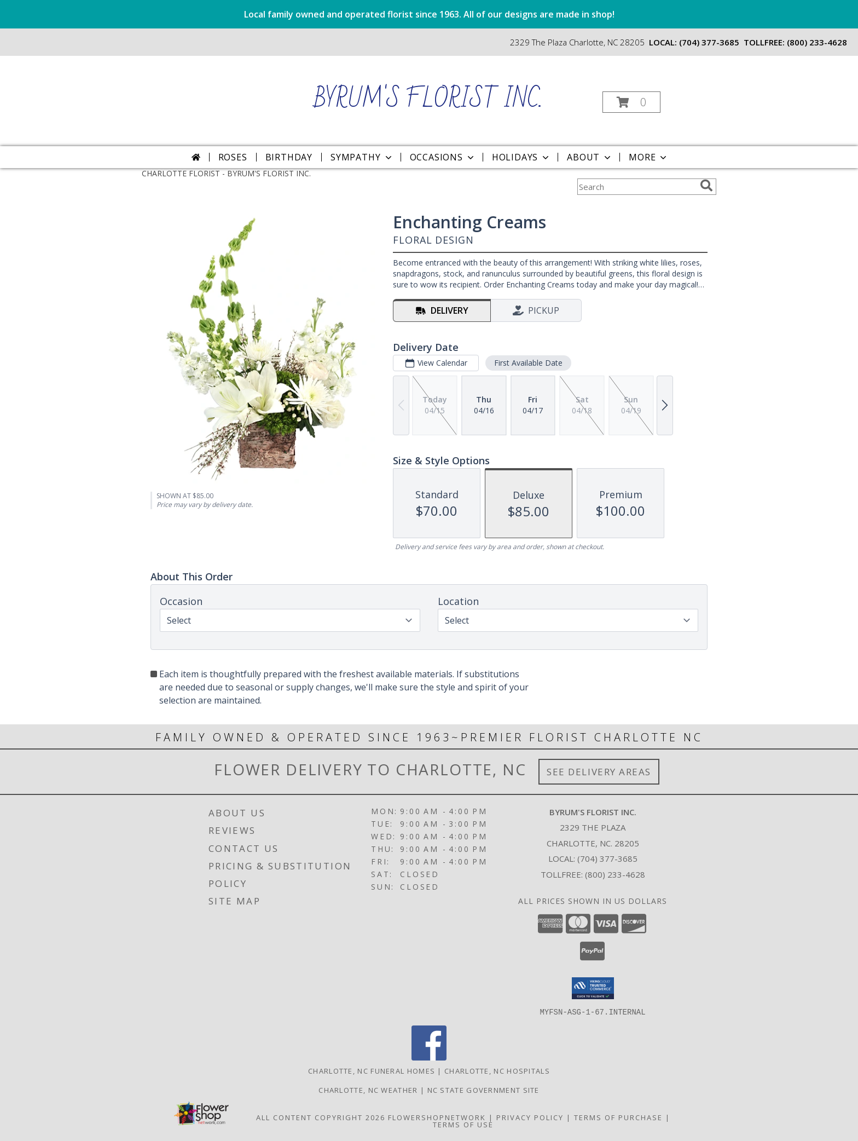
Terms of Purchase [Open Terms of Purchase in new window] (618, 1117)
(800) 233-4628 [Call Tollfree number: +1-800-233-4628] (615, 874)
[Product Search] (636, 186)
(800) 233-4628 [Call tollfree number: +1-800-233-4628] (817, 42)
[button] (631, 102)
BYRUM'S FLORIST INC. (428, 99)
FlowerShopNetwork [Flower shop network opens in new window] (437, 1117)
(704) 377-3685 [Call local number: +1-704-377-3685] (709, 42)
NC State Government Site (483, 1089)
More (649, 157)
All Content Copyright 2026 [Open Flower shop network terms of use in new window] (320, 1117)
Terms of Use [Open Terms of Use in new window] (463, 1124)
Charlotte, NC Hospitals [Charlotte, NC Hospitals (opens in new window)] (497, 1070)
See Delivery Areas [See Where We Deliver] (599, 771)
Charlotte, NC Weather (368, 1089)
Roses (232, 157)
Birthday (288, 157)
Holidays (521, 157)
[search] (706, 185)
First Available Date (528, 363)
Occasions (443, 157)
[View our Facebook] (429, 1057)
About (590, 157)
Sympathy (362, 157)
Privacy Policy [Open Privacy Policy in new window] (530, 1117)
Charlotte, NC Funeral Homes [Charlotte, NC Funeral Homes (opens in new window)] (371, 1070)
